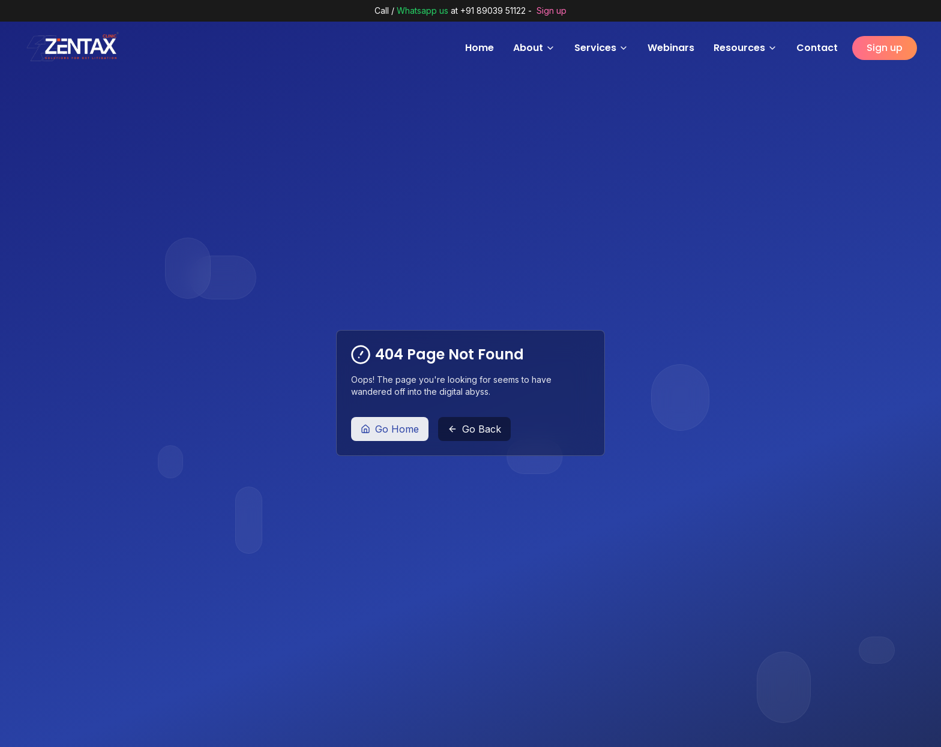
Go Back (474, 429)
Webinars (671, 48)
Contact (817, 48)
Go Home (390, 429)
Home (479, 48)
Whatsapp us (422, 10)
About (534, 48)
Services (601, 48)
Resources (745, 48)
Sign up (552, 10)
